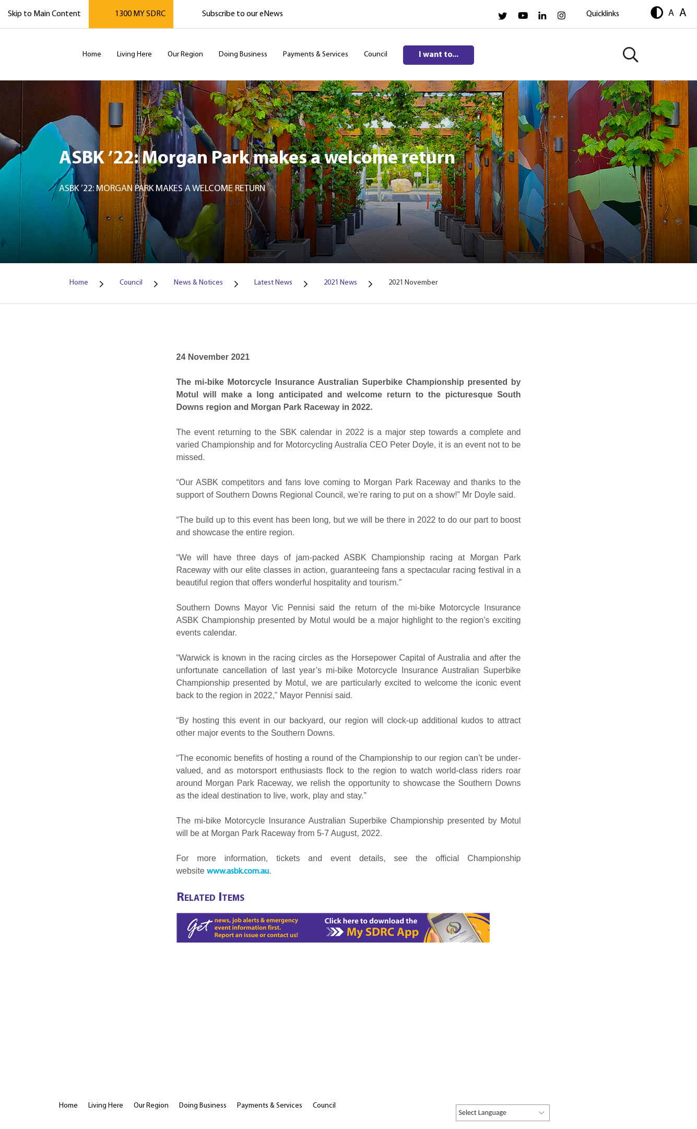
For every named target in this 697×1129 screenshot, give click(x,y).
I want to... (438, 55)
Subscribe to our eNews (242, 14)
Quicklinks (602, 14)
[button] (657, 13)
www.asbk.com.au (238, 871)
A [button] (671, 13)
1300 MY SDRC (140, 14)
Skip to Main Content (44, 14)
